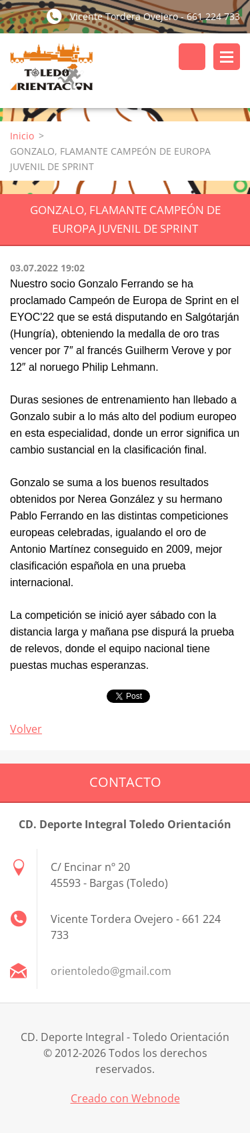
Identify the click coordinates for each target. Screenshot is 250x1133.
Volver (26, 729)
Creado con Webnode (125, 1098)
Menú (226, 56)
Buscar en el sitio (192, 56)
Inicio (22, 135)
